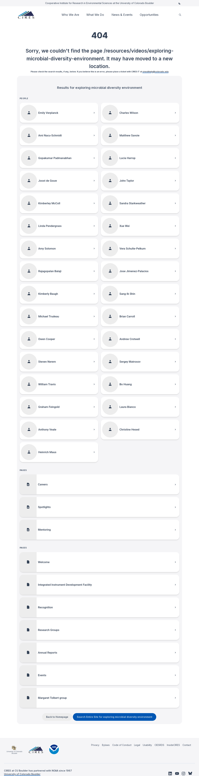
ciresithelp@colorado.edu (155, 71)
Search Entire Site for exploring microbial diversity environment (114, 716)
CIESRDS (159, 745)
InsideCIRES (173, 745)
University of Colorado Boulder (22, 774)
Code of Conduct (121, 745)
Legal (137, 745)
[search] (180, 14)
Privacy (95, 745)
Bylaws (106, 745)
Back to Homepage (57, 716)
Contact (187, 745)
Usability (147, 745)
